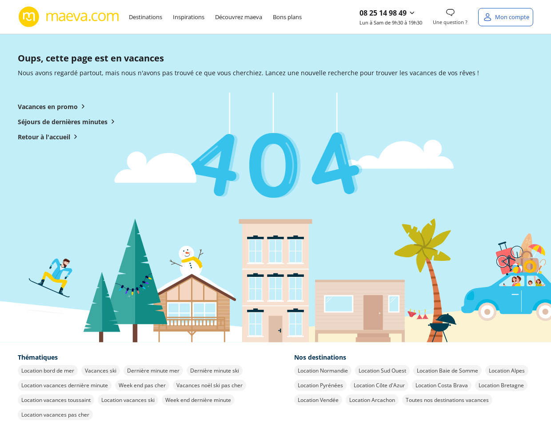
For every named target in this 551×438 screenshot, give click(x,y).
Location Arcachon (372, 400)
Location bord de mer (47, 370)
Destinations (145, 17)
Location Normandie (323, 370)
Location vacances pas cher (55, 414)
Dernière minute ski (214, 370)
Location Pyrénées (320, 385)
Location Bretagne (501, 385)
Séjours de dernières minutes (68, 121)
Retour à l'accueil (49, 136)
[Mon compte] (505, 17)
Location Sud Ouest (382, 370)
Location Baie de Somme (447, 370)
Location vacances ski (128, 400)
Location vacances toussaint (56, 400)
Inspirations (188, 17)
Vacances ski (100, 370)
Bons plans (287, 17)
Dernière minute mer (153, 370)
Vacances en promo (53, 106)
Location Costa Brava (441, 385)
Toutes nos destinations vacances (447, 400)
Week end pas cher (142, 385)
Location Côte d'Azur (379, 385)
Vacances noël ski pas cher (209, 385)
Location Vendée (318, 400)
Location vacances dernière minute (64, 385)
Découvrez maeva (238, 17)
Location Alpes (507, 370)
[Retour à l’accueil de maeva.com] (69, 17)
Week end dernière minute (198, 400)
